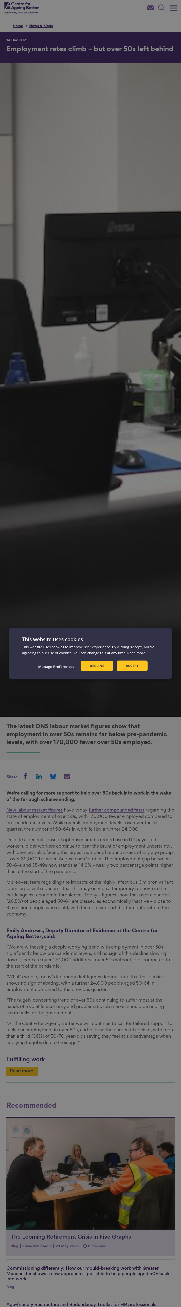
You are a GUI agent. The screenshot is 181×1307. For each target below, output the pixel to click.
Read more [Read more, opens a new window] (136, 652)
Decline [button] (97, 665)
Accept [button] (132, 665)
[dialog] (90, 653)
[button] (56, 666)
